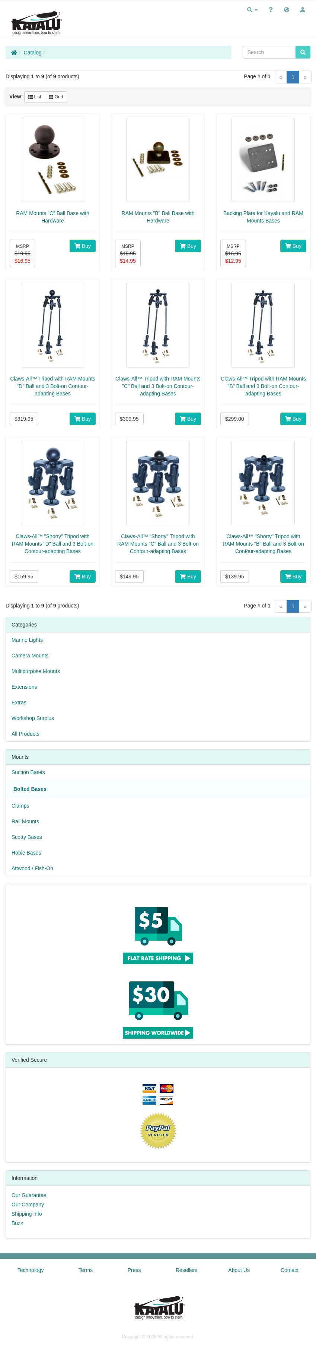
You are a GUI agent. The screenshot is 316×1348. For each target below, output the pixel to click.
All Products (25, 734)
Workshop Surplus (33, 718)
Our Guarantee (29, 1195)
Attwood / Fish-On (32, 868)
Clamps (20, 806)
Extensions (24, 687)
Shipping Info (27, 1214)
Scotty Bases (27, 837)
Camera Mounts (30, 656)
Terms (86, 1270)
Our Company (28, 1204)
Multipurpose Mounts (36, 671)
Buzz (17, 1223)
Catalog (33, 53)
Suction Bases (28, 772)
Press (134, 1270)
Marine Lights (27, 640)
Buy (82, 246)
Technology (30, 1270)
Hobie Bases (26, 853)
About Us (239, 1270)
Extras (19, 702)
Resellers (186, 1270)
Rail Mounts (25, 821)
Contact (290, 1270)
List (34, 97)
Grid (56, 97)
